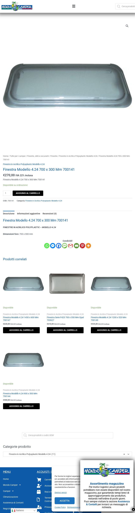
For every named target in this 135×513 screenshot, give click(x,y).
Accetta (65, 500)
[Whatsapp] (46, 245)
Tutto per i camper (17, 156)
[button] (73, 6)
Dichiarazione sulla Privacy (78, 507)
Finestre (53, 156)
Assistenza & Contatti (13, 502)
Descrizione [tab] (8, 213)
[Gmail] (70, 245)
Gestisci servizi (61, 493)
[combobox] (67, 454)
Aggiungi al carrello (28, 193)
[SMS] (64, 245)
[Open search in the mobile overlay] (67, 435)
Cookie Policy (60, 507)
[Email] (76, 245)
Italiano (18, 510)
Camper (9, 491)
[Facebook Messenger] (52, 245)
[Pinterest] (82, 245)
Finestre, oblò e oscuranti (38, 156)
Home (5, 156)
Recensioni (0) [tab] (50, 213)
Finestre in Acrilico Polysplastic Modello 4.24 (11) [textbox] (65, 454)
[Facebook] (58, 245)
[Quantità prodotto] (7, 193)
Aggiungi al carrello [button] (21, 330)
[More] (88, 245)
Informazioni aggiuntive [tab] (28, 213)
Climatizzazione (10, 497)
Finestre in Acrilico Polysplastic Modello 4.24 (78, 156)
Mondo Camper (12, 485)
